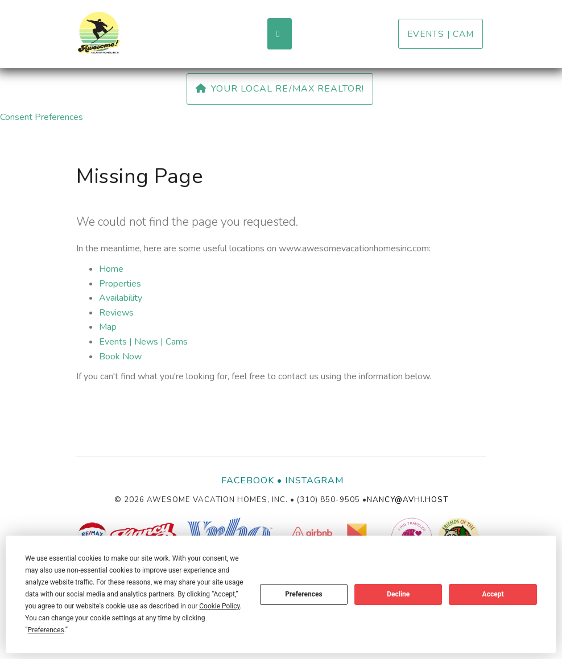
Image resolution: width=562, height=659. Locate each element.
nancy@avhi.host (407, 500)
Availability (120, 298)
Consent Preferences (41, 117)
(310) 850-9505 (328, 500)
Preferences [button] (46, 630)
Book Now (120, 356)
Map (108, 327)
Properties (120, 283)
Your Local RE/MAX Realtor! (280, 88)
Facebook (247, 480)
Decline (398, 594)
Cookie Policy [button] (219, 606)
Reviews (116, 312)
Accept (493, 594)
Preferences (304, 594)
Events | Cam (440, 34)
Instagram (314, 480)
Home (111, 269)
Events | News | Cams (143, 341)
